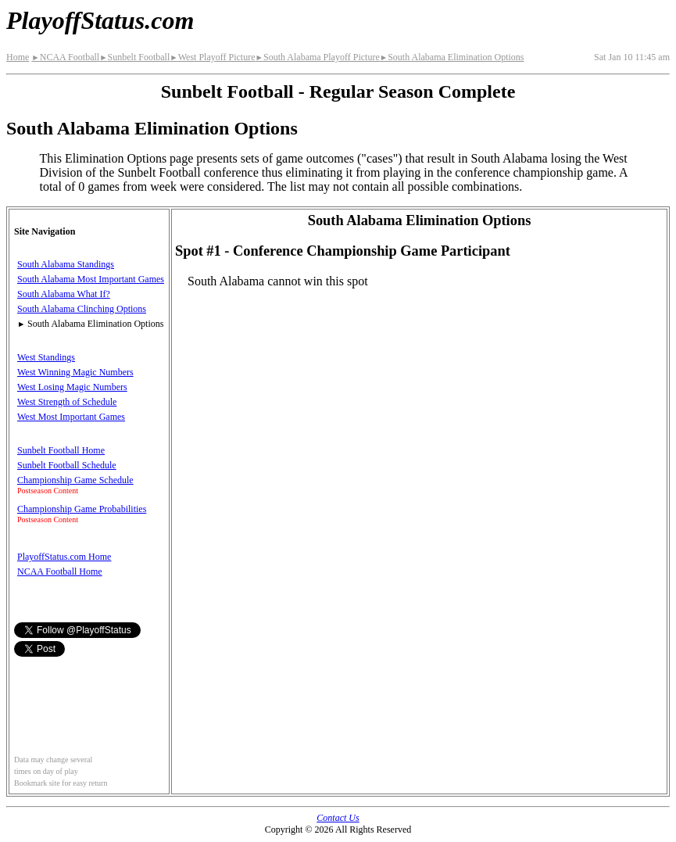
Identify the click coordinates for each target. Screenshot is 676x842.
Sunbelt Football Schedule (66, 465)
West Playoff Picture (212, 57)
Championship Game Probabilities (81, 508)
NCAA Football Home (59, 571)
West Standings (46, 357)
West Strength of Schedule (66, 401)
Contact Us (338, 817)
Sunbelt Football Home (61, 450)
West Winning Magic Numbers (75, 372)
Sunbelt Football (134, 57)
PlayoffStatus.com (100, 20)
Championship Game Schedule (75, 480)
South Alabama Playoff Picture (318, 57)
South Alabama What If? (63, 293)
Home (17, 57)
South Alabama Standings (65, 264)
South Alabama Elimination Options (452, 57)
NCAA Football (65, 57)
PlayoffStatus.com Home (64, 556)
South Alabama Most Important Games (90, 279)
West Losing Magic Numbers (72, 387)
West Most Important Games (71, 416)
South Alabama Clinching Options (81, 308)
